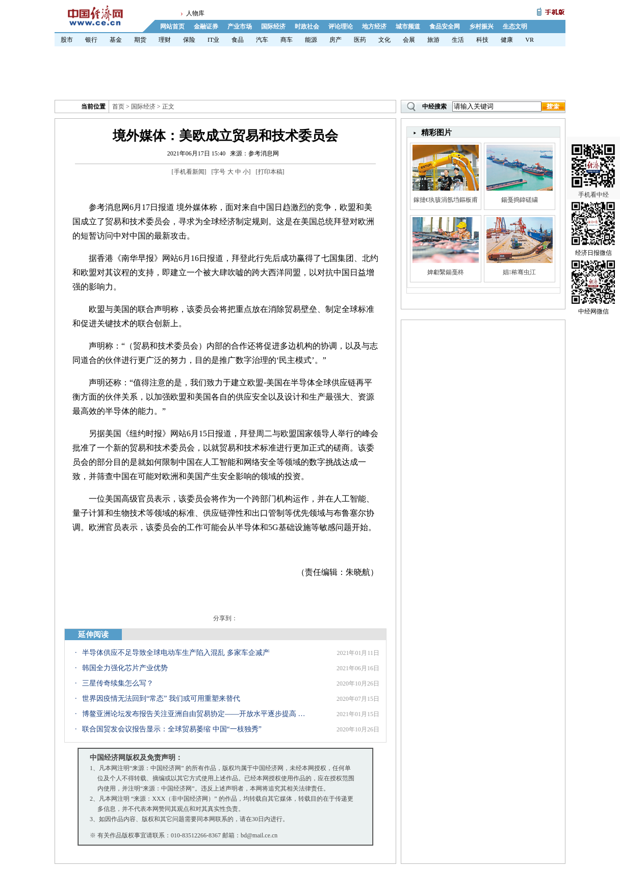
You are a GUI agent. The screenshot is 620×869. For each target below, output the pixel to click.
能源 (311, 39)
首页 (118, 106)
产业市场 (239, 26)
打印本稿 (270, 171)
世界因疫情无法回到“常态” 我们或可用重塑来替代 (161, 698)
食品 (237, 39)
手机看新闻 (189, 171)
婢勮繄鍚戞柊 (445, 272)
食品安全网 (444, 26)
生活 (458, 39)
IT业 (213, 39)
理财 (165, 39)
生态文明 (515, 26)
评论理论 (340, 26)
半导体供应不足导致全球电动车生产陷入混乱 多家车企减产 (176, 652)
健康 (507, 39)
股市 (67, 39)
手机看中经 (593, 153)
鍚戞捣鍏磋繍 (519, 199)
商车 (286, 39)
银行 (91, 39)
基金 (116, 39)
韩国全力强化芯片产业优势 (125, 668)
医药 (360, 39)
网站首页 (172, 26)
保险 (189, 39)
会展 (409, 39)
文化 (384, 39)
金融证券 (206, 26)
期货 (140, 39)
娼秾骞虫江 (519, 272)
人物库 (195, 13)
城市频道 (408, 26)
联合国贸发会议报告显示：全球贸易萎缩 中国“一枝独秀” (172, 729)
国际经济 (273, 26)
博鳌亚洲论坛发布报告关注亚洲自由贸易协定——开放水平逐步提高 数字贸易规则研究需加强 (197, 714)
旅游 (433, 39)
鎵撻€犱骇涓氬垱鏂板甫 (446, 199)
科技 (482, 39)
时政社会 (307, 26)
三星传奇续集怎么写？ (117, 683)
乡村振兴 (481, 26)
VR (529, 39)
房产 (335, 39)
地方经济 (374, 26)
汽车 (262, 39)
